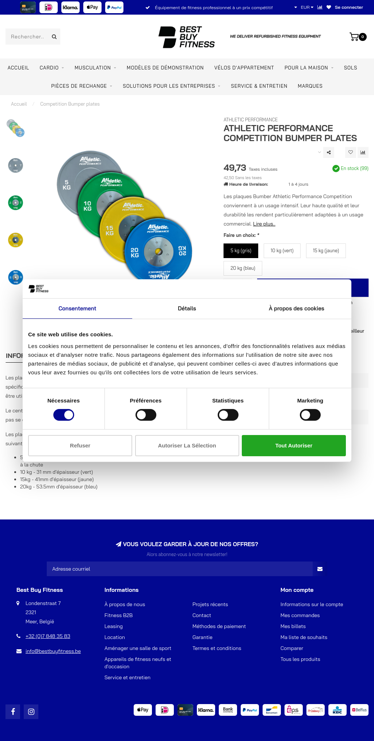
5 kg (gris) (240, 250)
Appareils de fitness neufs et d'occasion (137, 663)
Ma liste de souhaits (303, 637)
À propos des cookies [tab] (296, 308)
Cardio (49, 68)
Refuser (80, 445)
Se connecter (349, 7)
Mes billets (293, 626)
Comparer (291, 648)
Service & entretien (259, 86)
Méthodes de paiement (219, 626)
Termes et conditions (216, 648)
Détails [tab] (187, 308)
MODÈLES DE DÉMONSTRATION (165, 68)
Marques (310, 86)
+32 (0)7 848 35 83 (48, 636)
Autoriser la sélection (187, 445)
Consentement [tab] (77, 308)
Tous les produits (300, 659)
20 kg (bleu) (242, 268)
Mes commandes (300, 615)
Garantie (202, 637)
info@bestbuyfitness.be (53, 651)
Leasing (113, 626)
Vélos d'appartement (244, 68)
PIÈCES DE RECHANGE (79, 86)
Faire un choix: (241, 235)
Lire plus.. (264, 223)
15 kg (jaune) (326, 250)
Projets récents (210, 604)
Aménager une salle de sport (137, 648)
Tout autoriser (294, 445)
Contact (201, 615)
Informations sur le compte (311, 604)
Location (114, 637)
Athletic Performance (251, 119)
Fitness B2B (118, 615)
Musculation (93, 68)
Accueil (19, 68)
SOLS (350, 68)
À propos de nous (124, 604)
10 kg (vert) (282, 250)
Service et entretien (127, 677)
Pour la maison (306, 68)
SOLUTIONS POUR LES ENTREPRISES (169, 86)
